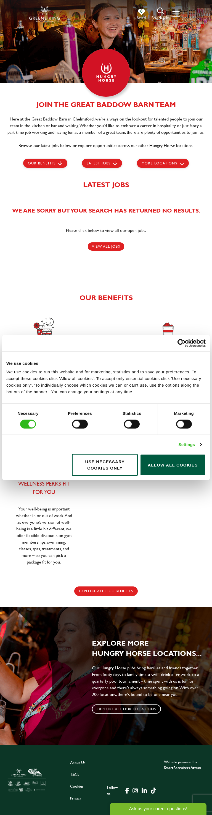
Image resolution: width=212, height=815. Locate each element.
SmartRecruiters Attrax (182, 768)
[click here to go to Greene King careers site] (27, 780)
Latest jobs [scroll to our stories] (98, 163)
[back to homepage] (44, 14)
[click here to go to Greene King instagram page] (134, 790)
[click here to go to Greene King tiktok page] (153, 790)
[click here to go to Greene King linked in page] (144, 790)
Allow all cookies (173, 464)
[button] (160, 13)
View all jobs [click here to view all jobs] (106, 246)
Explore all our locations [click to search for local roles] (126, 708)
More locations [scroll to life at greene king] (159, 163)
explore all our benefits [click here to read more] (106, 590)
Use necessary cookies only (104, 464)
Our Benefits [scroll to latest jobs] (41, 163)
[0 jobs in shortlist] (141, 14)
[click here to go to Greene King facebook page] (127, 790)
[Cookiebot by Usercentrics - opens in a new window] (181, 343)
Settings (187, 444)
